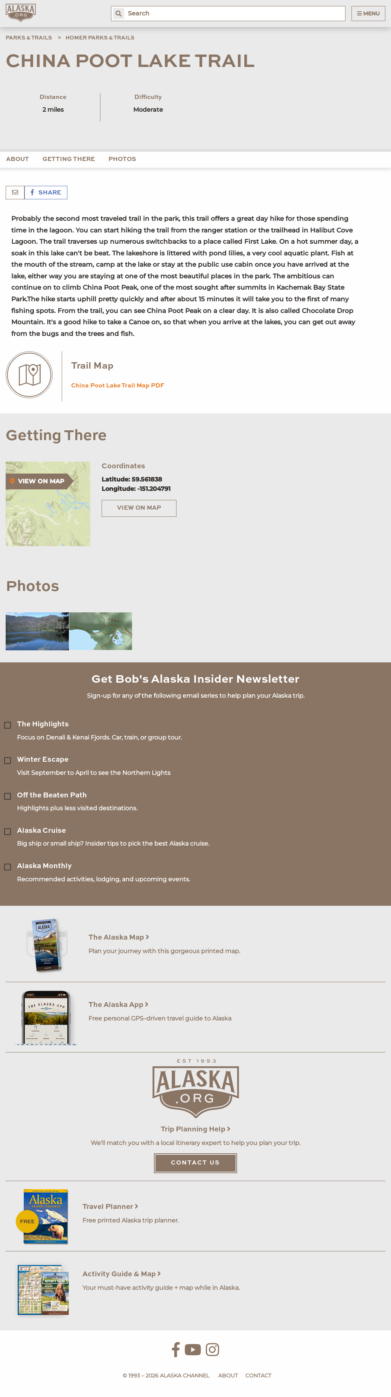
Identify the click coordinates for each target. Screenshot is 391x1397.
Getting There (69, 159)
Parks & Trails (29, 38)
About (17, 159)
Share (46, 193)
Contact (258, 1375)
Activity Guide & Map (121, 1274)
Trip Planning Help (196, 1129)
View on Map (139, 508)
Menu (368, 13)
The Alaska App (118, 1004)
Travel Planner (110, 1206)
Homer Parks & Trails (99, 38)
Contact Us (195, 1163)
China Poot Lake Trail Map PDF (117, 386)
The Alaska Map (118, 937)
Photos (122, 159)
